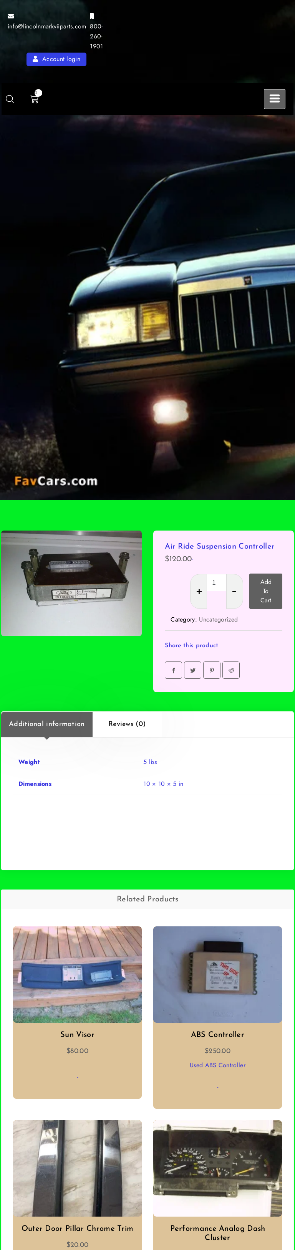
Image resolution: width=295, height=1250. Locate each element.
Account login (56, 59)
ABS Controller (217, 1035)
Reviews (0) (127, 724)
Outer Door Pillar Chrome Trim (78, 1229)
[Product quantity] (216, 582)
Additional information (47, 724)
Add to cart (266, 591)
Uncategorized (218, 619)
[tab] (47, 724)
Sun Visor (77, 1035)
